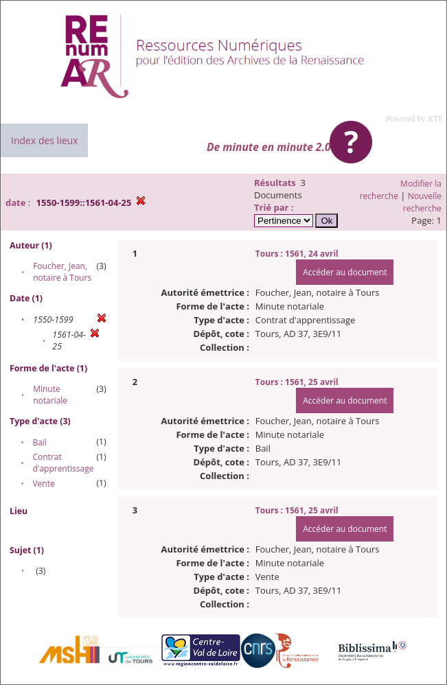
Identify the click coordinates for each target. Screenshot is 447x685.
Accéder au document (345, 272)
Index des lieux (44, 140)
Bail (39, 442)
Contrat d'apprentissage (62, 462)
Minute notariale (50, 394)
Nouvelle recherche (422, 202)
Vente (43, 483)
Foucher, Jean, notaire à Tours (62, 271)
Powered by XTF (414, 119)
